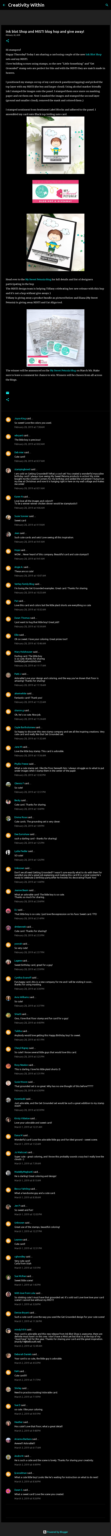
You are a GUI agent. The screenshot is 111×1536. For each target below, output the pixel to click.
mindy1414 (20, 1329)
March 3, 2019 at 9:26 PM (27, 1498)
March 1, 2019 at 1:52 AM (27, 1144)
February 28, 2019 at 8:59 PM (29, 1110)
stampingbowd (22, 469)
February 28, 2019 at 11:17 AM (30, 665)
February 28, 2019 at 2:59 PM (29, 969)
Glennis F (19, 783)
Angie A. (18, 567)
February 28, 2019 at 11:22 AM (30, 702)
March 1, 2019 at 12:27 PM (28, 1231)
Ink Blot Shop (94, 54)
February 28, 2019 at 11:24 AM (30, 719)
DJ (15, 909)
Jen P (17, 1205)
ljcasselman (20, 1473)
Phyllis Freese (21, 764)
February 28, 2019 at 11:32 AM (30, 738)
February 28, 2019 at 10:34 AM (30, 626)
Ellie (16, 635)
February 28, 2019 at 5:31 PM (29, 1073)
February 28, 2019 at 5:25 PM (29, 1056)
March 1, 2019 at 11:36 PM (28, 1321)
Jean (16, 533)
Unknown (19, 868)
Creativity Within (26, 4)
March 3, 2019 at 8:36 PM (27, 1481)
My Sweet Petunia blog (38, 279)
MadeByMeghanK (23, 1172)
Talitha (18, 1031)
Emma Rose (20, 817)
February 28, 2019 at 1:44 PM (29, 882)
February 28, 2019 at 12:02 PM (30, 775)
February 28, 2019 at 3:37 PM (29, 1005)
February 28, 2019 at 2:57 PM (29, 952)
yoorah (18, 943)
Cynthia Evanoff (22, 977)
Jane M (18, 747)
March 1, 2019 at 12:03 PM (28, 1214)
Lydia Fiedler (21, 851)
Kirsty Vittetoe (22, 1118)
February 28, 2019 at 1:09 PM (29, 826)
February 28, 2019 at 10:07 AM (30, 575)
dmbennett (20, 926)
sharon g (19, 710)
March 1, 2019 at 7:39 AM (27, 1163)
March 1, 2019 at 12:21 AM (28, 1127)
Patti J (17, 674)
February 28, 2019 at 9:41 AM (29, 541)
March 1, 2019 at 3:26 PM (27, 1304)
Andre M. (19, 1456)
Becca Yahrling (22, 1188)
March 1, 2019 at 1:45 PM (27, 1284)
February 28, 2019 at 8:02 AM (29, 444)
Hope (17, 550)
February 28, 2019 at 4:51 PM (29, 1039)
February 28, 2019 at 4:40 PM (29, 1022)
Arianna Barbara (23, 1439)
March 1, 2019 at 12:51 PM (28, 1248)
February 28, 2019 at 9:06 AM (29, 508)
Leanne (18, 1239)
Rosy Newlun (21, 1065)
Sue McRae (20, 1276)
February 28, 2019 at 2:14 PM (29, 918)
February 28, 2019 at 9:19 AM (29, 524)
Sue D (17, 1405)
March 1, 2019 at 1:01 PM (27, 1267)
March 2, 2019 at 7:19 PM (27, 1397)
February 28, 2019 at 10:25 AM (30, 592)
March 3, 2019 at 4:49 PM (27, 1464)
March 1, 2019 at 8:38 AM (27, 1197)
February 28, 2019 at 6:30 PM (29, 1090)
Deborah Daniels (23, 1354)
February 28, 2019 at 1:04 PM (29, 809)
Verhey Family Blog (24, 584)
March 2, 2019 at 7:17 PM (27, 1380)
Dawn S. (18, 1490)
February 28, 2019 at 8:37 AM (29, 461)
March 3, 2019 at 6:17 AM (27, 1447)
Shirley (17, 1388)
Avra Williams (21, 997)
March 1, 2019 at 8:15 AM (27, 1180)
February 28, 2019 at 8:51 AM (29, 488)
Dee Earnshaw (21, 834)
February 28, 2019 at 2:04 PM (29, 901)
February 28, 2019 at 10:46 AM (30, 643)
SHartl (17, 1014)
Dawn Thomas (22, 618)
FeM (16, 1371)
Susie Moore (20, 1082)
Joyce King (20, 418)
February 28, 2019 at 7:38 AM (29, 427)
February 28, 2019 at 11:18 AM (30, 685)
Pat (16, 601)
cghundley (19, 1256)
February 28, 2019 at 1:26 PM (29, 860)
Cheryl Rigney (21, 1048)
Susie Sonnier (21, 516)
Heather (18, 1422)
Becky (17, 800)
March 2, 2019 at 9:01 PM (27, 1413)
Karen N (18, 496)
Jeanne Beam (21, 890)
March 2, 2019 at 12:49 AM (28, 1346)
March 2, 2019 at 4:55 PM (27, 1363)
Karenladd (19, 1099)
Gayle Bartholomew (24, 727)
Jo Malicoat (20, 1152)
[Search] (48, 5)
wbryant (18, 435)
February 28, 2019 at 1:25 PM (29, 843)
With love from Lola (24, 1293)
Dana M (18, 1135)
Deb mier (19, 452)
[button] (7, 41)
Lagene (18, 960)
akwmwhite (20, 693)
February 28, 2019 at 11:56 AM (30, 755)
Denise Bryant (21, 1312)
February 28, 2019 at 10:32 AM (30, 609)
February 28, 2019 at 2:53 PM (29, 935)
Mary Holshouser (23, 651)
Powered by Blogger (55, 1532)
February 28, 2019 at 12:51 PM (30, 792)
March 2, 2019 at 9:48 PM (27, 1430)
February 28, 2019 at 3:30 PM (29, 989)
